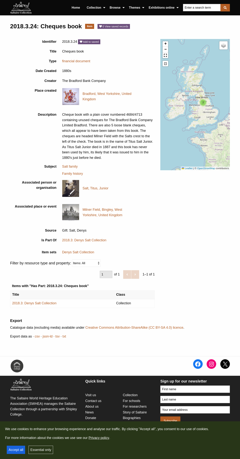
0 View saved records (113, 26)
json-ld (47, 336)
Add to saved (89, 41)
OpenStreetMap (206, 168)
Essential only (40, 450)
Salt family (70, 166)
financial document (76, 61)
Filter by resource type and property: (55, 263)
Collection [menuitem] (94, 7)
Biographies (132, 418)
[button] (203, 102)
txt (64, 336)
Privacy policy (98, 438)
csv (37, 336)
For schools (131, 401)
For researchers (135, 406)
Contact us (93, 401)
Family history (72, 174)
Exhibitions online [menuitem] (162, 7)
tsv (57, 336)
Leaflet (187, 168)
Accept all (16, 450)
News (89, 412)
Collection (130, 395)
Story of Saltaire (135, 412)
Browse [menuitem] (115, 7)
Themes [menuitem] (134, 7)
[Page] (106, 274)
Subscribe (170, 420)
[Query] (201, 7)
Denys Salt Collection (78, 252)
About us (92, 406)
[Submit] (225, 7)
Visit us (90, 395)
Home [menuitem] (76, 7)
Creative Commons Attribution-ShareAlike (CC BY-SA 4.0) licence (134, 327)
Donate (90, 418)
